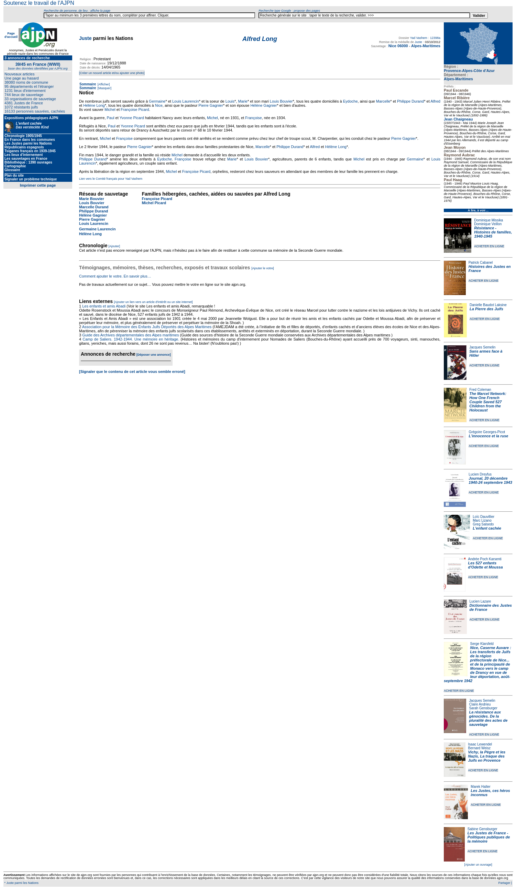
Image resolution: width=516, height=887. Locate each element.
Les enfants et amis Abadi (103, 306)
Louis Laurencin (185, 101)
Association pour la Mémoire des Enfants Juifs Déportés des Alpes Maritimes (147, 327)
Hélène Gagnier (263, 105)
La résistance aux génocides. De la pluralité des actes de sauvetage (488, 718)
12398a (435, 38)
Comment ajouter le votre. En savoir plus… (115, 276)
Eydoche (350, 101)
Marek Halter (480, 787)
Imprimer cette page (38, 185)
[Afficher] (103, 84)
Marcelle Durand (94, 207)
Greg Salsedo (483, 524)
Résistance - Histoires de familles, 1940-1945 (493, 232)
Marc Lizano (482, 520)
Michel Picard (154, 203)
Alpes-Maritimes (458, 79)
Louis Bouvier (281, 101)
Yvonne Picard (132, 118)
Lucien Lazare (480, 601)
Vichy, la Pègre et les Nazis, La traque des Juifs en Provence (487, 756)
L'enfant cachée (487, 528)
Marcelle (383, 101)
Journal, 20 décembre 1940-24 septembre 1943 (490, 480)
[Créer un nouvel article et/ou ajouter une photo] (112, 73)
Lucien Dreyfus (480, 474)
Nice (159, 105)
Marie (243, 101)
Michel (110, 109)
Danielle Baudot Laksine (488, 305)
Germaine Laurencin (97, 229)
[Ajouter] (114, 246)
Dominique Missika (488, 220)
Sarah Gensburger (483, 708)
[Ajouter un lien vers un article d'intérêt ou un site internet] (153, 302)
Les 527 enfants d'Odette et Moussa (485, 565)
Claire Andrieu (480, 704)
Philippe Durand (410, 101)
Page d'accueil (11, 35)
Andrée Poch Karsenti (485, 559)
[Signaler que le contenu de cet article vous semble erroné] (132, 371)
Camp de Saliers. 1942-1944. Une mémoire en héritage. (131, 339)
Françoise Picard (135, 109)
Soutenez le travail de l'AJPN (38, 3)
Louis (230, 101)
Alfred (435, 101)
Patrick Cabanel (481, 262)
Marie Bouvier (91, 199)
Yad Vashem (418, 38)
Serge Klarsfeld (482, 644)
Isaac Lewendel (480, 744)
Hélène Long (94, 105)
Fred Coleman (480, 390)
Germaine (157, 101)
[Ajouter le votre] (262, 268)
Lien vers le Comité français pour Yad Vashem (110, 178)
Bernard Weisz (479, 748)
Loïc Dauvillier (483, 517)
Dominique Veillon (488, 224)
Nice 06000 (398, 46)
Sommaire (87, 84)
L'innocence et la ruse (488, 436)
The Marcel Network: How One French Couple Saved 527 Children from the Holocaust (487, 402)
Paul (110, 118)
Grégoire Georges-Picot (487, 432)
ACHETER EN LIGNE (489, 246)
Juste (85, 38)
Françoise (253, 118)
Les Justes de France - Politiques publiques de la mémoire (489, 837)
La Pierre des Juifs (486, 309)
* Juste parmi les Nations (21, 883)
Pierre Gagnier (210, 105)
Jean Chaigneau (458, 119)
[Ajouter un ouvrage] (478, 864)
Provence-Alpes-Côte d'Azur (469, 71)
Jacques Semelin (482, 347)
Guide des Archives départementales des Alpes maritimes (130, 335)
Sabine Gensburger (482, 829)
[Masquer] (104, 88)
